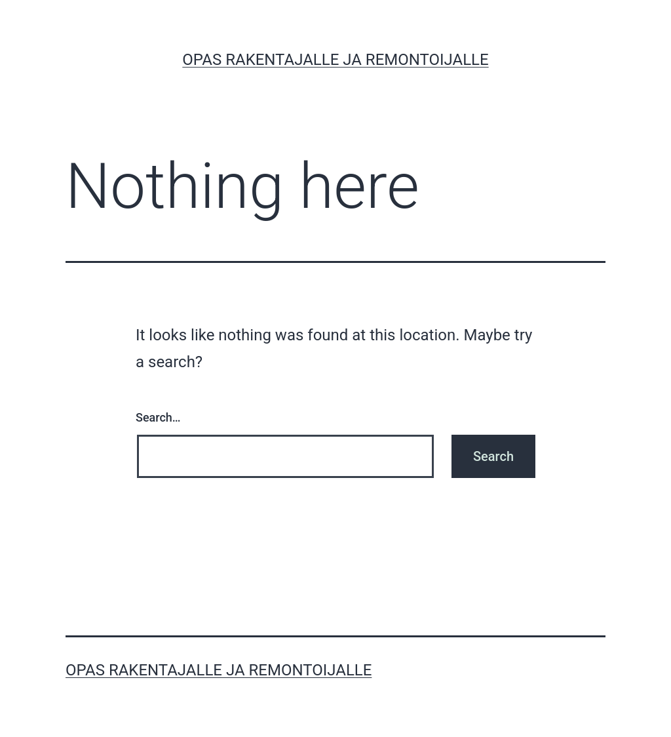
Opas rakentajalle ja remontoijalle (335, 59)
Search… (158, 417)
